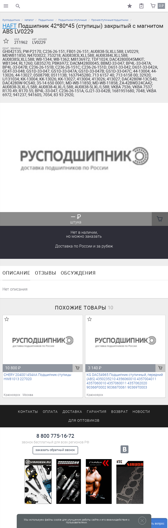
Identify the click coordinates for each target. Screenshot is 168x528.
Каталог (29, 20)
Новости (141, 412)
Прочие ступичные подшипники (109, 20)
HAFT (9, 25)
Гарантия (97, 412)
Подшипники (46, 20)
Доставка (84, 246)
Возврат (119, 412)
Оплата (50, 412)
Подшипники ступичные (72, 20)
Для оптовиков (83, 421)
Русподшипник (11, 20)
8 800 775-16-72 (55, 436)
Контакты (28, 412)
